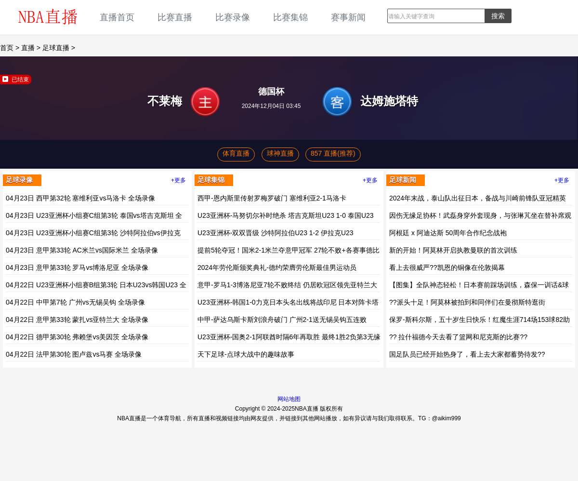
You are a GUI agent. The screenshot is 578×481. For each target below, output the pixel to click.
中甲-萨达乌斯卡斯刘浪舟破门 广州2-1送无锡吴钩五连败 (282, 319)
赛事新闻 (348, 17)
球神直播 (280, 153)
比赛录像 (232, 17)
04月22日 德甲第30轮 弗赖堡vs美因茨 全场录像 (77, 337)
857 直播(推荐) (333, 153)
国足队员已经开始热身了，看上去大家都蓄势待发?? (467, 354)
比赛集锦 (290, 17)
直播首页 (117, 17)
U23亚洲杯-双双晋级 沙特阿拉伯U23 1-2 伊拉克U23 (275, 233)
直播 (28, 48)
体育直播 (236, 153)
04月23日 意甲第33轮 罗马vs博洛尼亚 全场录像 (77, 267)
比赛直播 (175, 17)
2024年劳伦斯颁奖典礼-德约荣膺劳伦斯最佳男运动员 (276, 267)
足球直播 (55, 48)
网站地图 (289, 399)
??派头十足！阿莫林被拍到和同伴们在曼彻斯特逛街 (467, 302)
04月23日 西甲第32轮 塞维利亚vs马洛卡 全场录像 (80, 198)
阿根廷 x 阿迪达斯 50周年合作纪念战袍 (448, 233)
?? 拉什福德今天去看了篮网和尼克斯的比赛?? (458, 337)
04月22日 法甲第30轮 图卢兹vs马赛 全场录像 (74, 354)
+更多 (178, 180)
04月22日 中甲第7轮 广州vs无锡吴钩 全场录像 (75, 302)
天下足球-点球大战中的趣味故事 (245, 354)
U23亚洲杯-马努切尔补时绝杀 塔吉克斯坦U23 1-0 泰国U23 (285, 215)
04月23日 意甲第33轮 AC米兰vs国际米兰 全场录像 (82, 250)
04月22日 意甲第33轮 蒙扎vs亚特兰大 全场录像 (77, 319)
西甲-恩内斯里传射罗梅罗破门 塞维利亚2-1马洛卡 (271, 198)
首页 (6, 48)
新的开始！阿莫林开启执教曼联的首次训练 (453, 250)
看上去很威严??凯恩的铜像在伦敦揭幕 (447, 267)
